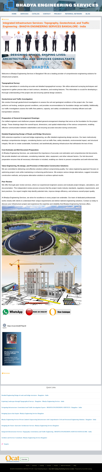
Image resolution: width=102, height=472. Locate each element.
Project (58, 14)
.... (5, 363)
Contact (47, 14)
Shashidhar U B (10, 348)
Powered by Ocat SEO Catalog (83, 469)
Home (14, 14)
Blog (88, 14)
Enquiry (6, 444)
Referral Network (73, 14)
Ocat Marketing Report (41, 469)
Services (24, 14)
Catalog (35, 14)
